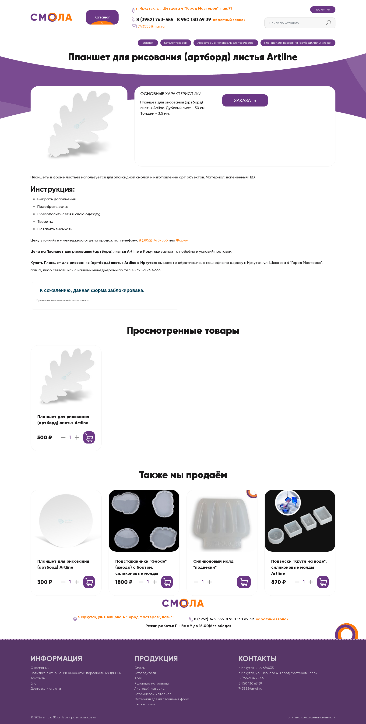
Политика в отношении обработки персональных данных (76, 673)
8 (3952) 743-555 (154, 19)
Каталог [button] (102, 17)
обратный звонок (229, 20)
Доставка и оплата (46, 688)
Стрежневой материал (152, 694)
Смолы (139, 668)
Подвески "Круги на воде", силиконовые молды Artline (299, 567)
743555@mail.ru (148, 26)
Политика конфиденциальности (310, 717)
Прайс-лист (323, 9)
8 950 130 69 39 (194, 19)
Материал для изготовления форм (161, 699)
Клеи (138, 678)
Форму (182, 240)
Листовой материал (150, 688)
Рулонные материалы (151, 683)
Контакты (38, 678)
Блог (34, 683)
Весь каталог (144, 704)
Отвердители (145, 673)
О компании (40, 668)
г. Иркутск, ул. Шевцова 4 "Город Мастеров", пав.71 (184, 8)
